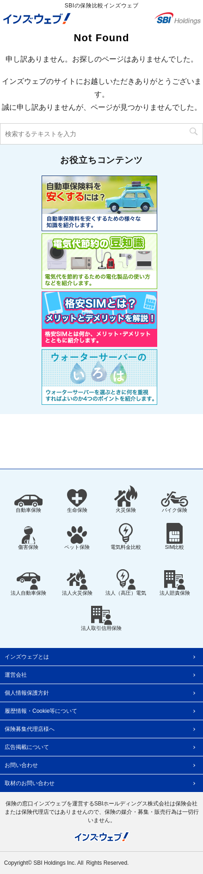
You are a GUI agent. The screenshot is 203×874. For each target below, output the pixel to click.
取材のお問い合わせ (30, 783)
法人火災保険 (77, 582)
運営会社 (16, 675)
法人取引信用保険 (101, 618)
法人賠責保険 (175, 583)
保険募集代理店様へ (30, 729)
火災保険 (126, 499)
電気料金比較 (126, 536)
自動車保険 (28, 504)
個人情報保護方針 (27, 693)
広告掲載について (27, 747)
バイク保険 (174, 502)
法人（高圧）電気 (125, 582)
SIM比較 (175, 536)
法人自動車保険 (28, 584)
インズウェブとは (27, 657)
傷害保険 (28, 538)
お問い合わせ (21, 765)
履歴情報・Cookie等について (41, 711)
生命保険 (77, 501)
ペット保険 (77, 538)
